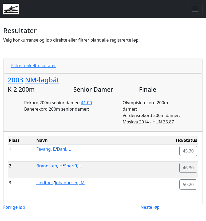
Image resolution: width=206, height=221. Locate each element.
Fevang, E (45, 149)
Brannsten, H (49, 166)
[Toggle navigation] (195, 9)
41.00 (86, 103)
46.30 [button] (188, 168)
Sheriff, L (73, 166)
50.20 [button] (188, 184)
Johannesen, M (70, 183)
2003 (15, 79)
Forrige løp (14, 207)
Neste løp (150, 207)
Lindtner (44, 183)
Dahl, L (64, 149)
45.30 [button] (188, 151)
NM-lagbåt (42, 79)
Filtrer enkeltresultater (33, 66)
